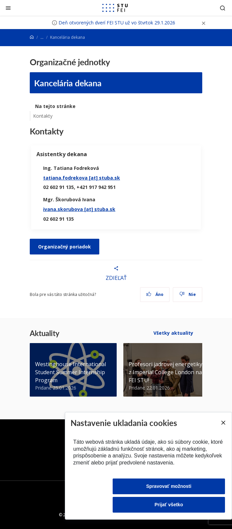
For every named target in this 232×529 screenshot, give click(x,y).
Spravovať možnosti (168, 486)
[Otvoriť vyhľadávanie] (222, 8)
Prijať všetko (168, 504)
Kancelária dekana (68, 83)
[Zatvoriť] (8, 8)
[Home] (32, 37)
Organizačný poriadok (64, 246)
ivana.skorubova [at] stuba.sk (79, 209)
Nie (187, 294)
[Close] (223, 422)
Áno (155, 294)
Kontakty (42, 116)
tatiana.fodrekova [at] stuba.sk (81, 178)
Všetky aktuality (173, 333)
